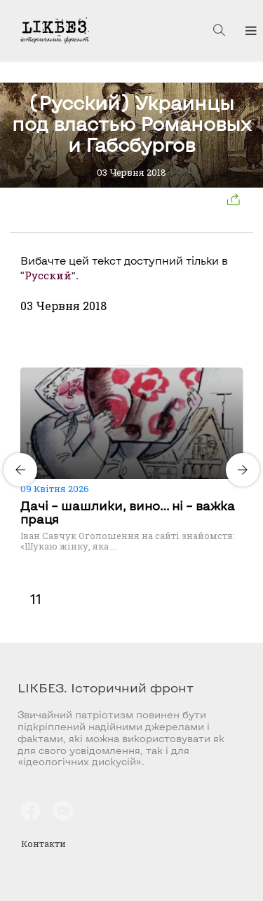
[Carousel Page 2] (127, 365)
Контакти (43, 843)
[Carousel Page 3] (136, 365)
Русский (48, 275)
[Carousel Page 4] (144, 365)
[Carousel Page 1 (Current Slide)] (119, 365)
